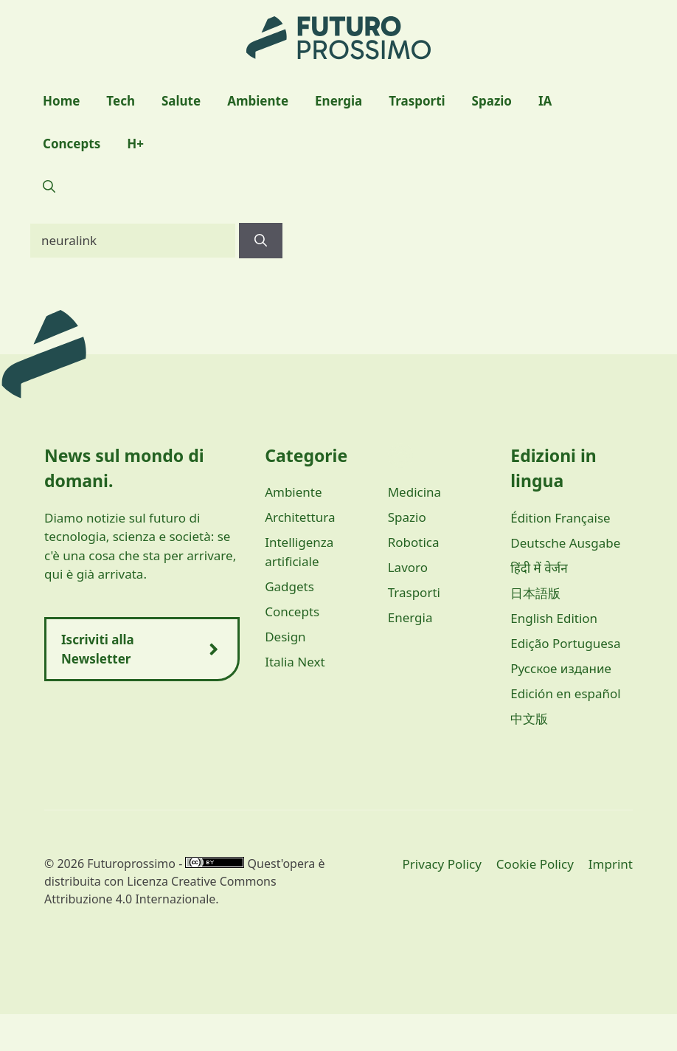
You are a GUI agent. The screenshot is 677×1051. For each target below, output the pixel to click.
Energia (338, 100)
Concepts (71, 143)
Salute (181, 100)
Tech (120, 100)
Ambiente (257, 100)
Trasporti (417, 100)
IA (545, 100)
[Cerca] (260, 240)
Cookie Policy (535, 863)
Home (61, 100)
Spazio (492, 100)
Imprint (611, 863)
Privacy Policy (442, 863)
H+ (135, 143)
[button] (49, 186)
